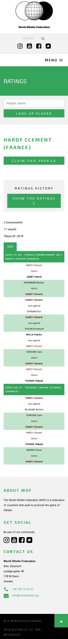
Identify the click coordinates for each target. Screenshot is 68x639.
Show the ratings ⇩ (34, 200)
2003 (10, 246)
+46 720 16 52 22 (18, 589)
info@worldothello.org (21, 595)
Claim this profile (34, 161)
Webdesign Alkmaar (26, 620)
